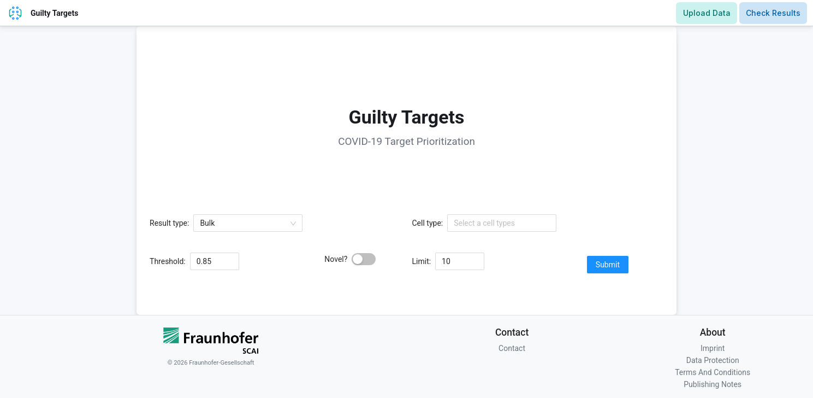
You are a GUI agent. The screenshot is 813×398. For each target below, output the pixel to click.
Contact (512, 348)
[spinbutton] (215, 261)
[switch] (364, 259)
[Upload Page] (706, 13)
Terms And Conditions (712, 372)
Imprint (713, 348)
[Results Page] (773, 13)
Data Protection (712, 360)
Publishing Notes (712, 384)
